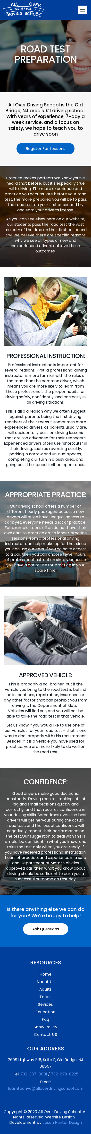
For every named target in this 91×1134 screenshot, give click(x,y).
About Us (45, 982)
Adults (45, 989)
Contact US (45, 1034)
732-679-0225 (64, 1074)
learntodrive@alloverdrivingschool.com (45, 1088)
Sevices (45, 1004)
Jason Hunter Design (62, 1122)
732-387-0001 (33, 1074)
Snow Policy (46, 1027)
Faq (45, 1019)
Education (45, 1012)
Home (45, 974)
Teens (45, 997)
